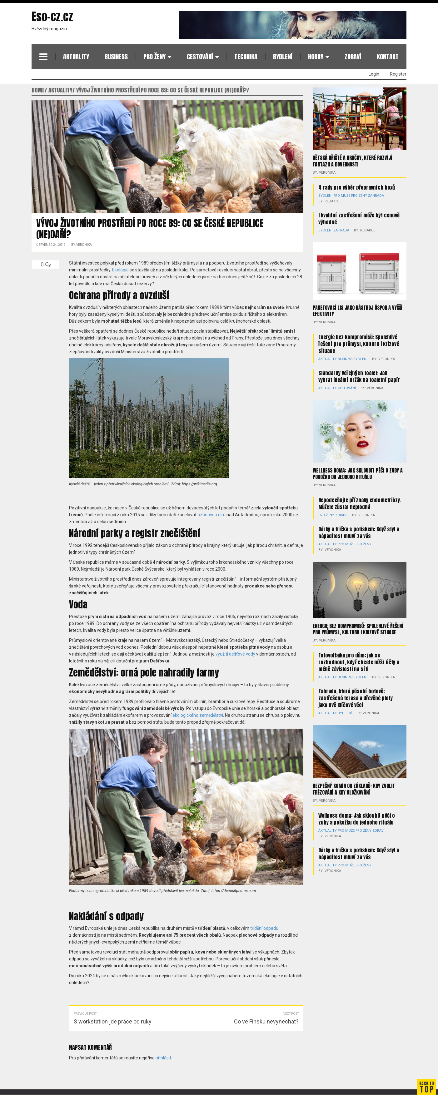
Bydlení (282, 57)
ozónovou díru (211, 514)
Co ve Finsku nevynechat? (266, 1021)
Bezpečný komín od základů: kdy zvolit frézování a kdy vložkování (354, 782)
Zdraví (353, 57)
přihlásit (163, 1057)
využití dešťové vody (235, 654)
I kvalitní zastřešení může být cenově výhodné (359, 218)
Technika (245, 57)
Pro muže (340, 195)
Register (398, 74)
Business (116, 57)
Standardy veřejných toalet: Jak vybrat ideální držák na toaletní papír (359, 375)
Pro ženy (154, 57)
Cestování (200, 57)
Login (374, 74)
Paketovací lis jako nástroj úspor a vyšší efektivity (357, 310)
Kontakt (388, 57)
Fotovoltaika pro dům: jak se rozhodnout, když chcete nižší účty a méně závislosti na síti (358, 655)
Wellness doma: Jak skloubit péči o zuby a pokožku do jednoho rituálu (358, 472)
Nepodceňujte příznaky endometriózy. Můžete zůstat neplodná (359, 502)
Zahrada (371, 195)
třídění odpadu (264, 928)
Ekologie (120, 269)
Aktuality (76, 57)
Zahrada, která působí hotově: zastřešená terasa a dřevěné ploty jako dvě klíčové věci (355, 690)
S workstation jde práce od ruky (113, 1021)
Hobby (315, 57)
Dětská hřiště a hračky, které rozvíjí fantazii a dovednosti (352, 161)
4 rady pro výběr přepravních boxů (356, 187)
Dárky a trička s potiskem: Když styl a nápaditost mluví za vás (358, 531)
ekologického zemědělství (197, 715)
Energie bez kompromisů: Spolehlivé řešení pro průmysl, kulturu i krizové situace (358, 343)
